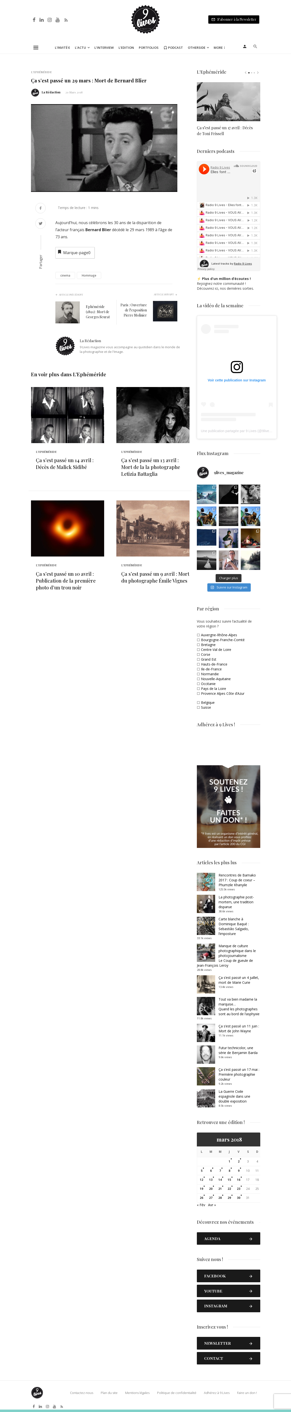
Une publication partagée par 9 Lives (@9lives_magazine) (245, 431)
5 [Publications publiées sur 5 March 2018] (201, 1171)
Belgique (208, 702)
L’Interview (104, 47)
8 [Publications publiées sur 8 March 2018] (229, 1171)
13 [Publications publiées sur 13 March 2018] (210, 1180)
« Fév (201, 1205)
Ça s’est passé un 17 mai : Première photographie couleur (239, 1074)
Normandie (210, 674)
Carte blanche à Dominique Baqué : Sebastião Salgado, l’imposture (234, 926)
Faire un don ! (247, 1393)
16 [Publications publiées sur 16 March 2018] (238, 1180)
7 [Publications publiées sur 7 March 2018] (220, 1171)
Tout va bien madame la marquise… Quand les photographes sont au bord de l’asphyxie (239, 1006)
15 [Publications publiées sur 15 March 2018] (229, 1180)
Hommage (89, 275)
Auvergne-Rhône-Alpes (219, 635)
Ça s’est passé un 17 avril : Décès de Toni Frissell (225, 130)
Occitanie (208, 683)
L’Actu (80, 47)
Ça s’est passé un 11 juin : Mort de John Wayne (239, 1028)
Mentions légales (137, 1393)
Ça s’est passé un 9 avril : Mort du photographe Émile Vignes (155, 577)
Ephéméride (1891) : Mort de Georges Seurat (98, 311)
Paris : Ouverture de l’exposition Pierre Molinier (133, 310)
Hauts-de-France (214, 664)
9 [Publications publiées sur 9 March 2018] (239, 1171)
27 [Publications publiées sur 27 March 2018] (210, 1198)
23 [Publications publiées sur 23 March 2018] (238, 1189)
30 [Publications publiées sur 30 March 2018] (238, 1198)
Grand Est (208, 659)
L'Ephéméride (41, 72)
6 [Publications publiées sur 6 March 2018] (211, 1171)
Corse (205, 654)
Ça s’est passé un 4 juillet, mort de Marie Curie (239, 980)
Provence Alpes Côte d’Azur (222, 693)
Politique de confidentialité (176, 1393)
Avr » (212, 1205)
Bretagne (208, 644)
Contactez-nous (81, 1393)
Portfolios (149, 47)
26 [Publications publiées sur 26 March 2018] (201, 1198)
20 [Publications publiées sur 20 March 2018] (210, 1189)
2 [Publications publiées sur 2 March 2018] (239, 1161)
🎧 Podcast (173, 47)
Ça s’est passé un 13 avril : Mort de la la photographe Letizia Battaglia (150, 467)
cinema (65, 275)
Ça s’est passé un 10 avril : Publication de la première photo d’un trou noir (66, 580)
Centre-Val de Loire (216, 649)
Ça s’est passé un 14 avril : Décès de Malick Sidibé (65, 463)
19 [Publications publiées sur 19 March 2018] (201, 1189)
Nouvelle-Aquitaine (216, 678)
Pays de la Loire (213, 688)
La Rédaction (51, 92)
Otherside (196, 47)
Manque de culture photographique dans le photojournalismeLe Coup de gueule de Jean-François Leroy (226, 956)
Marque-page (74, 252)
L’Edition (126, 47)
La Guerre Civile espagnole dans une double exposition (234, 1096)
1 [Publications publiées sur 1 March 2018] (229, 1161)
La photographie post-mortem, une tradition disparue (236, 902)
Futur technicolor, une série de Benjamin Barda (238, 1050)
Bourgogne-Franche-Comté (223, 639)
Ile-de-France (211, 669)
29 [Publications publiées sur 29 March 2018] (229, 1198)
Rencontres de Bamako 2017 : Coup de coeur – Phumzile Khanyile (237, 880)
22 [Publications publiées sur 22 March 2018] (229, 1189)
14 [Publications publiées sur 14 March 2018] (220, 1180)
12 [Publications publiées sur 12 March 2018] (201, 1180)
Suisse (206, 707)
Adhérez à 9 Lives (217, 1393)
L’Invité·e (62, 47)
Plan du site (109, 1393)
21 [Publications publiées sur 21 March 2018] (220, 1189)
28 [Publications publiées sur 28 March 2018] (220, 1198)
